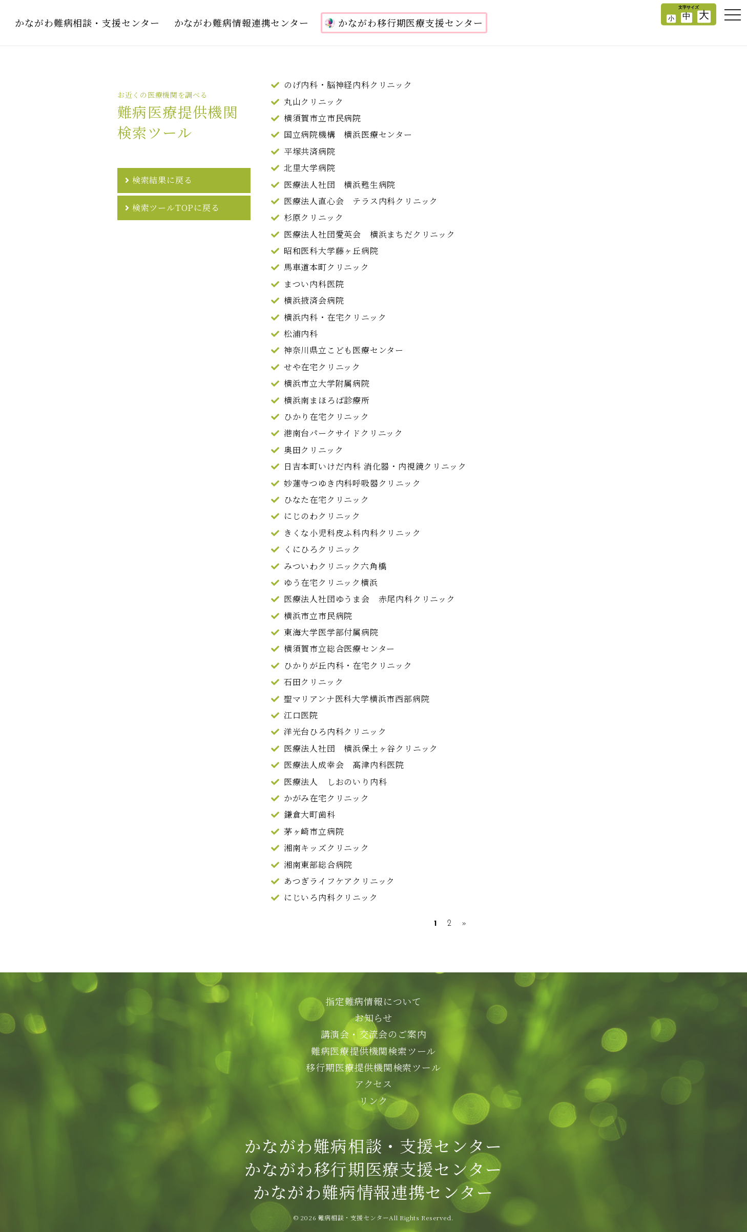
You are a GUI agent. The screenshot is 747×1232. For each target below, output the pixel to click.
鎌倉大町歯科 (310, 814)
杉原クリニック (314, 217)
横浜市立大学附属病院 (327, 383)
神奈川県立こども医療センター (344, 350)
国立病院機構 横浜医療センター (348, 134)
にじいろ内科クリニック (331, 897)
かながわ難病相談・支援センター (87, 22)
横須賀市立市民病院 (322, 118)
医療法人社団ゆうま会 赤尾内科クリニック (369, 599)
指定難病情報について (373, 1001)
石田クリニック (314, 682)
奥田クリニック (314, 450)
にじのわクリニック (322, 516)
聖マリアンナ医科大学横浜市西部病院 (357, 699)
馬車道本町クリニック (326, 267)
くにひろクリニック (322, 549)
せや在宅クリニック (322, 367)
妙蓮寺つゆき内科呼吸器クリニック (352, 483)
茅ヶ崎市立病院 (314, 831)
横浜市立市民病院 (318, 616)
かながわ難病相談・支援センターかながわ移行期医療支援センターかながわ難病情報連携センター (373, 1168)
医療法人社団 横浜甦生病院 (340, 184)
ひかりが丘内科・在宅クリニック (348, 665)
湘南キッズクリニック (326, 848)
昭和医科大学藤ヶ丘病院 (331, 251)
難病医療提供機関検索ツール (373, 1050)
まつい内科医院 (314, 284)
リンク (373, 1100)
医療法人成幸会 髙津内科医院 (344, 765)
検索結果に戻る (162, 180)
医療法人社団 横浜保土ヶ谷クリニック (361, 748)
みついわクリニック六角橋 (335, 566)
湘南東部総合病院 (318, 864)
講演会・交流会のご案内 (374, 1033)
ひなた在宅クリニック (326, 499)
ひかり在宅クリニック (326, 416)
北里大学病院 (310, 168)
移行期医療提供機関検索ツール (373, 1067)
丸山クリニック (314, 102)
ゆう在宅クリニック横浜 (331, 582)
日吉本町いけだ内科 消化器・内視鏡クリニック (375, 466)
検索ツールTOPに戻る (176, 208)
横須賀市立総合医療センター (339, 648)
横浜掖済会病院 (314, 300)
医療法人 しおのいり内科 (335, 782)
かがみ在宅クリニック (326, 798)
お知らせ (373, 1017)
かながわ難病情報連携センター (241, 22)
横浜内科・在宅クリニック (335, 317)
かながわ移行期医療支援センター (404, 22)
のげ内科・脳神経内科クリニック (348, 85)
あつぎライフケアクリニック (339, 881)
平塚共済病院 (310, 151)
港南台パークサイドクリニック (343, 433)
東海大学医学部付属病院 (331, 632)
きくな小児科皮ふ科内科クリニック (352, 533)
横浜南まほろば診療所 (327, 400)
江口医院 (301, 715)
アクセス (373, 1083)
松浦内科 (301, 333)
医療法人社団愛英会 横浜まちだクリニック (369, 234)
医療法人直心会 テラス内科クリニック (361, 201)
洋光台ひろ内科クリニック (335, 731)
